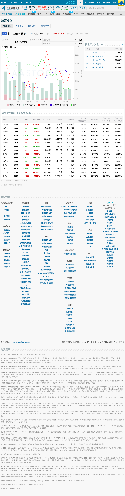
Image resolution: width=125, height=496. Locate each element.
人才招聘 (7, 257)
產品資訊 (7, 216)
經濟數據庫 (26, 298)
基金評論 (70, 237)
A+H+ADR (26, 291)
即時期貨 (25, 216)
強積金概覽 (90, 257)
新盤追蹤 (110, 264)
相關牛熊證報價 (47, 226)
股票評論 (70, 230)
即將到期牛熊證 (70, 295)
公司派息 (25, 262)
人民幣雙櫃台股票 (25, 226)
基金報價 (90, 237)
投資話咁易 (110, 235)
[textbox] (106, 8)
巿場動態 (90, 220)
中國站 (6, 210)
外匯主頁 (90, 207)
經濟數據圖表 (26, 301)
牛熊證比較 (70, 285)
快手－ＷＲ (100, 53)
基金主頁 (90, 234)
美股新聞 (70, 325)
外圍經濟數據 (70, 331)
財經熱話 (110, 240)
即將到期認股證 (70, 271)
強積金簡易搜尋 (90, 260)
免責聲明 (7, 263)
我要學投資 (110, 252)
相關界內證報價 (47, 230)
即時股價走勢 (47, 247)
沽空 (46, 250)
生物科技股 (26, 249)
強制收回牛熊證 (70, 298)
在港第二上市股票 (25, 246)
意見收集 (7, 240)
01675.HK (28, 34)
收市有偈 (110, 220)
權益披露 (46, 266)
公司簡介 (7, 254)
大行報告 (25, 269)
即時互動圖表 (47, 216)
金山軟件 (99, 67)
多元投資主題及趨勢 (110, 232)
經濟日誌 (25, 294)
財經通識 (110, 255)
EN (15, 2)
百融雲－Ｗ (100, 60)
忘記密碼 (7, 236)
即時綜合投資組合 (46, 283)
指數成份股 (26, 233)
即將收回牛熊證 (70, 291)
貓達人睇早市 (110, 214)
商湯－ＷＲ (100, 56)
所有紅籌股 (26, 239)
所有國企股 (26, 236)
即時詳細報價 (47, 210)
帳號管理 (7, 233)
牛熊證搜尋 (70, 282)
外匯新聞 (90, 213)
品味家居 (110, 258)
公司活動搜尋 (26, 275)
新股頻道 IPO (26, 279)
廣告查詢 (7, 260)
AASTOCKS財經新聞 (69, 207)
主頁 (6, 207)
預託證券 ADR (25, 288)
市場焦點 (110, 243)
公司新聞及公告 (47, 270)
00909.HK (90, 64)
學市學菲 (110, 226)
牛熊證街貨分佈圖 (69, 288)
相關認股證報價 (47, 223)
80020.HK (90, 56)
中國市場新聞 (69, 216)
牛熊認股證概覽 (70, 254)
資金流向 (46, 260)
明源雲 (98, 64)
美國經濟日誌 (70, 328)
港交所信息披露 (70, 213)
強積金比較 (90, 264)
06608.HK (90, 60)
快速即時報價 (46, 207)
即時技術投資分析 (46, 280)
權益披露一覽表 (25, 282)
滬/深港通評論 (70, 234)
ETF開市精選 (110, 229)
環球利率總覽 (26, 304)
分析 (70, 318)
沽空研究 (25, 259)
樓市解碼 (110, 267)
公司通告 (25, 256)
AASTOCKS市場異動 (46, 273)
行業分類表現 (26, 230)
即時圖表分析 (47, 213)
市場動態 (70, 315)
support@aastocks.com (20, 342)
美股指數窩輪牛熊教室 (110, 249)
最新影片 (110, 211)
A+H (25, 285)
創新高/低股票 (25, 223)
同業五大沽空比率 (94, 44)
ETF (25, 253)
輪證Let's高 (110, 246)
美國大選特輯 (110, 237)
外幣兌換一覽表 (90, 223)
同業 (46, 263)
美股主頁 (70, 309)
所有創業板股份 (25, 243)
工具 (90, 247)
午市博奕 (110, 223)
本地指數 (25, 207)
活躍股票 (25, 220)
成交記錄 (46, 253)
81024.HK (90, 53)
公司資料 (47, 276)
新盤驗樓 (110, 261)
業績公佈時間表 (25, 272)
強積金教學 (90, 267)
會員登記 (7, 230)
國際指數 (25, 210)
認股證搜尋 (70, 264)
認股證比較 (70, 268)
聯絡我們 (7, 243)
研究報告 (70, 243)
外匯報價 (90, 210)
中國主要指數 (26, 213)
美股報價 (70, 312)
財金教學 (7, 219)
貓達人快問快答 (110, 217)
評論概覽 (70, 227)
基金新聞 (90, 240)
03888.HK (90, 67)
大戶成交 (46, 257)
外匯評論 (70, 240)
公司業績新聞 (26, 265)
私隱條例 (7, 267)
